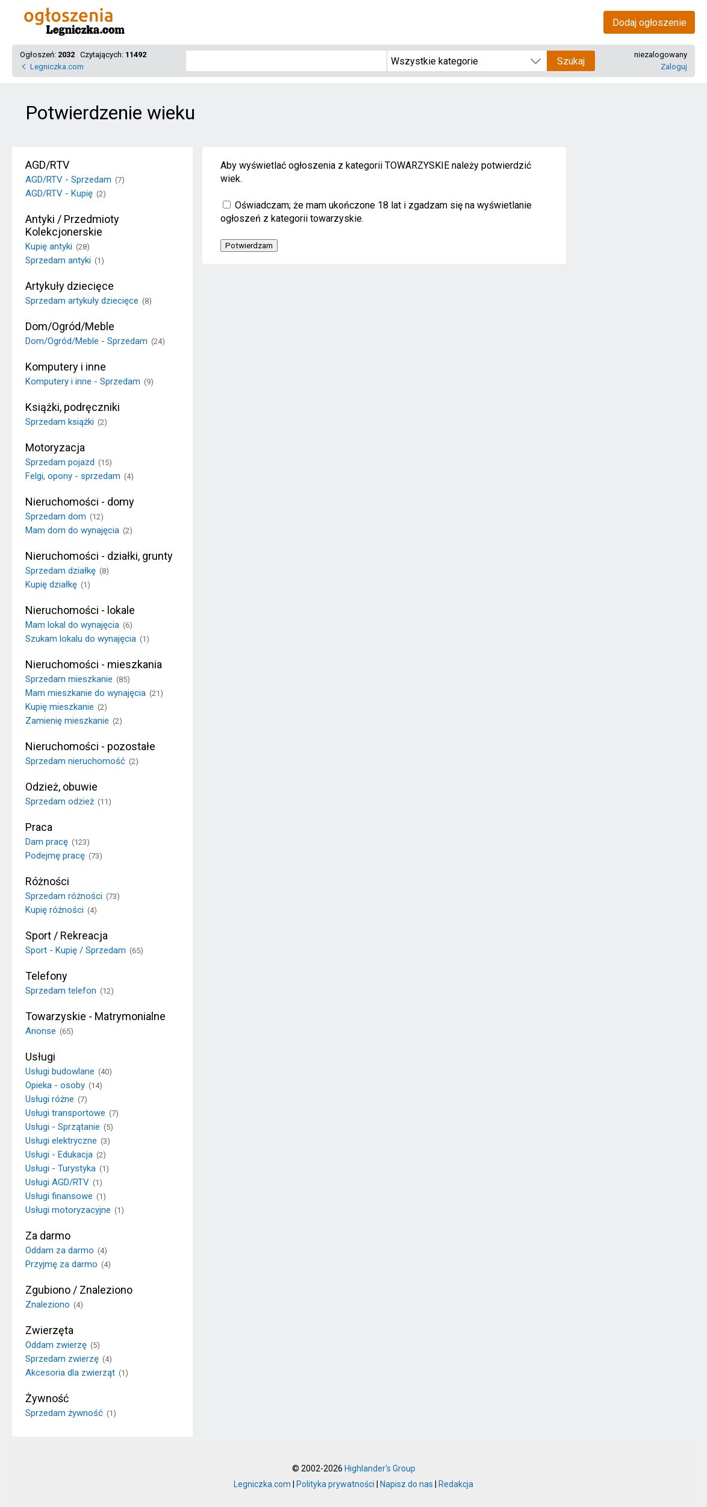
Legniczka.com (57, 66)
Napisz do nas (406, 1484)
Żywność (47, 1398)
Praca (38, 827)
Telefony (46, 976)
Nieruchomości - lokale (80, 610)
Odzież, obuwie (61, 786)
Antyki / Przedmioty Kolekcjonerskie (72, 225)
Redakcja (455, 1484)
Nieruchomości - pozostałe (90, 746)
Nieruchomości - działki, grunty (99, 556)
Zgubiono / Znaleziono (78, 1289)
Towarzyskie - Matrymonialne (95, 1016)
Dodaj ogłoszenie (649, 22)
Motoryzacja (55, 447)
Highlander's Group (380, 1468)
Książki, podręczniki (72, 407)
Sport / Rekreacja (66, 935)
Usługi (40, 1056)
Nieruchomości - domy (79, 501)
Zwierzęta (49, 1330)
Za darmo (47, 1235)
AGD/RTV (47, 164)
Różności (47, 881)
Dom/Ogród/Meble (69, 326)
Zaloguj (674, 66)
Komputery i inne (65, 366)
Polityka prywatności (335, 1484)
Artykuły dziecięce (69, 286)
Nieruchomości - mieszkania (93, 664)
